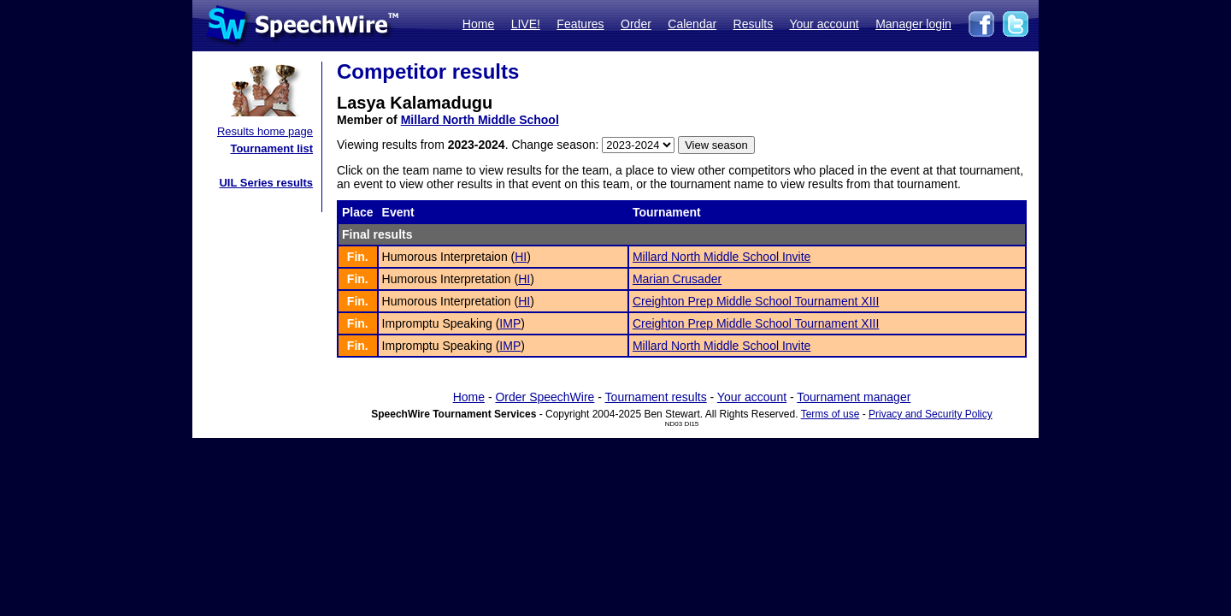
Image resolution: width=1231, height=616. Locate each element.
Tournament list (271, 148)
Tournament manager (853, 397)
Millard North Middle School (480, 120)
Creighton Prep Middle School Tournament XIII (756, 301)
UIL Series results (266, 182)
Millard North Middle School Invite (722, 257)
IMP (510, 323)
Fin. (357, 257)
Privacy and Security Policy (930, 414)
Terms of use (830, 414)
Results (753, 24)
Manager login (913, 24)
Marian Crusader (677, 279)
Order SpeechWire (544, 397)
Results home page (265, 131)
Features (580, 24)
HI (521, 257)
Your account (823, 24)
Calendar (692, 24)
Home (478, 24)
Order (636, 24)
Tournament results (656, 397)
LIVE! (525, 24)
